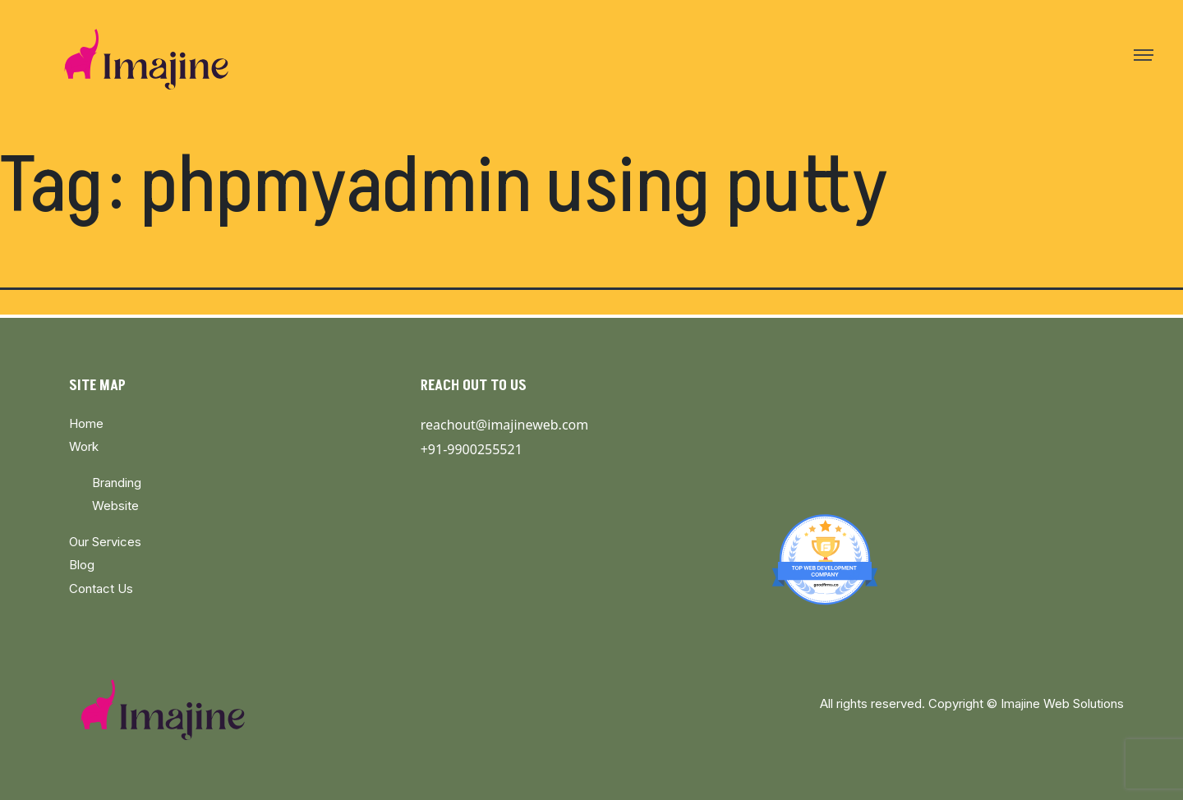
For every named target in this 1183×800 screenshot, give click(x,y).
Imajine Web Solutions (1062, 703)
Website (115, 505)
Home (86, 423)
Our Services (105, 541)
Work (84, 446)
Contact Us (101, 588)
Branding (116, 482)
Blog (81, 564)
